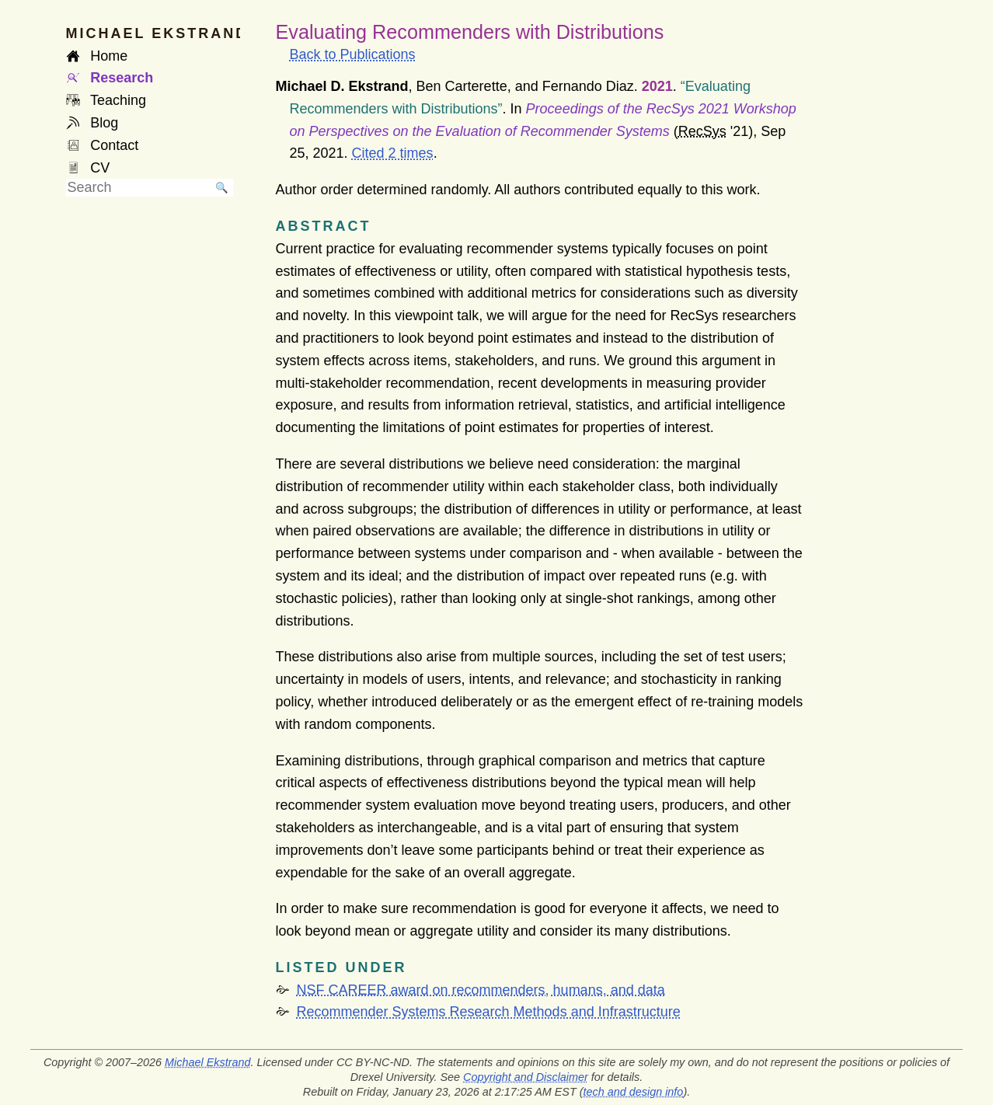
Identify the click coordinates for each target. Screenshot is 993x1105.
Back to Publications (353, 54)
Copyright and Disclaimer (525, 1077)
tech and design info (634, 1092)
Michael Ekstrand (207, 1062)
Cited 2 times (393, 153)
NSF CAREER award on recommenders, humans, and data (481, 990)
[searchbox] (138, 188)
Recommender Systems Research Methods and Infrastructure (489, 1012)
